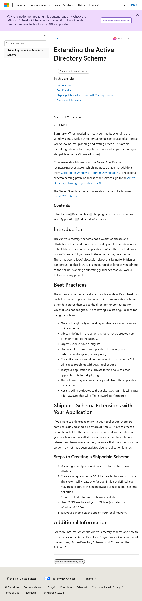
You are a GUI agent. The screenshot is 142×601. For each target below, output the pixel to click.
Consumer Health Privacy (106, 587)
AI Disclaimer (11, 587)
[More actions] (136, 38)
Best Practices (64, 90)
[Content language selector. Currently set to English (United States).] (21, 579)
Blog (50, 587)
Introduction (64, 85)
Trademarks (29, 592)
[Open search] (124, 5)
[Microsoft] (6, 5)
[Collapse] (45, 35)
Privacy (81, 587)
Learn (57, 38)
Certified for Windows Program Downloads (88, 172)
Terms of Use (11, 592)
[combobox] (25, 43)
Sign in (134, 4)
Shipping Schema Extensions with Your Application (85, 95)
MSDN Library (68, 196)
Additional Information (69, 100)
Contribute (66, 587)
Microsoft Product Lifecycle (26, 20)
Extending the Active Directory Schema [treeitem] (25, 52)
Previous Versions (33, 587)
